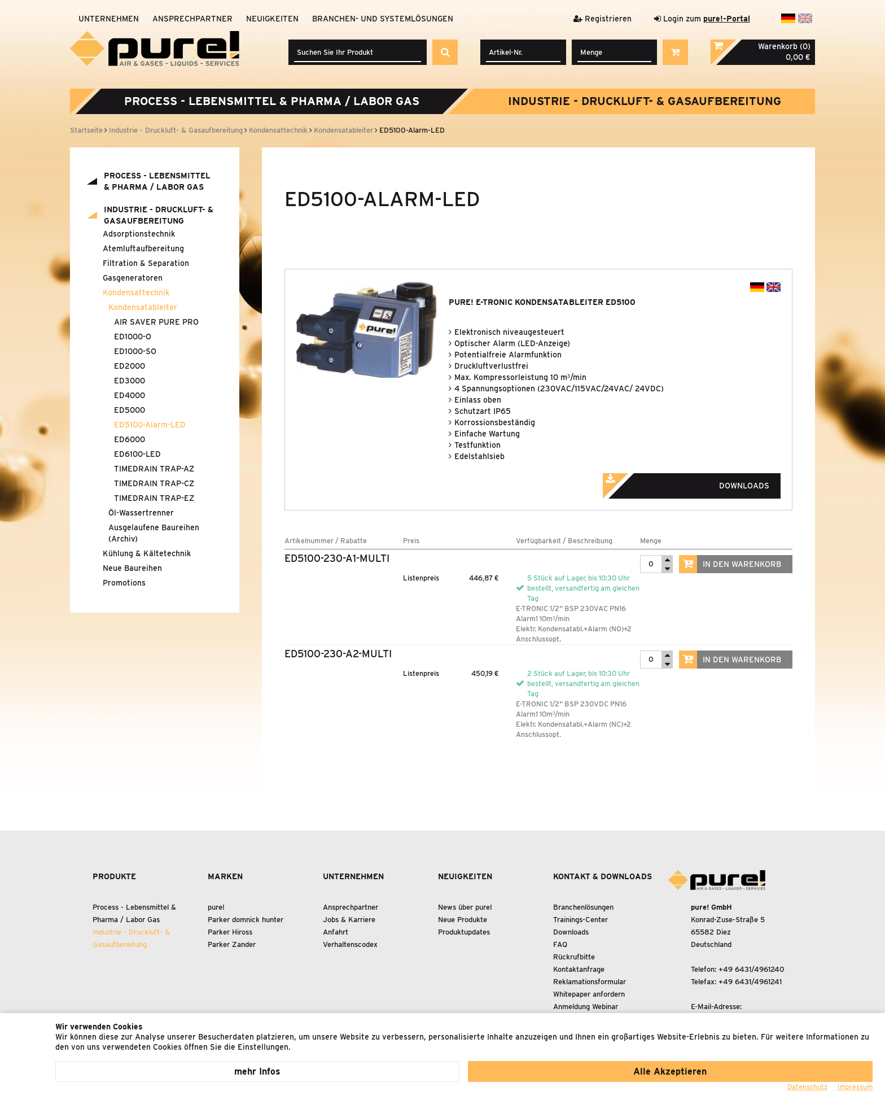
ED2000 (129, 365)
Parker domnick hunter (245, 919)
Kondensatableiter (142, 307)
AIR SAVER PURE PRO (156, 321)
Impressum (855, 1086)
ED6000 (129, 439)
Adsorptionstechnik (139, 233)
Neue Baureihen (132, 568)
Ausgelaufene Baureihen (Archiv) (153, 533)
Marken (225, 876)
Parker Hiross (230, 932)
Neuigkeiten (272, 18)
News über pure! (465, 907)
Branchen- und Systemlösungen (382, 18)
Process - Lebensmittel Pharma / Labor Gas (271, 101)
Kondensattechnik (136, 292)
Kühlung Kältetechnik (147, 553)
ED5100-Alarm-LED (150, 424)
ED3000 (129, 380)
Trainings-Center (580, 919)
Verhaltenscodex (350, 944)
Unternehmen (108, 18)
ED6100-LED (137, 454)
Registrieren (602, 18)
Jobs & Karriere (349, 919)
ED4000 (129, 395)
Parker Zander (232, 944)
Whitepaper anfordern (589, 994)
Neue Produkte (462, 919)
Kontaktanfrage (578, 969)
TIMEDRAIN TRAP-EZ (154, 498)
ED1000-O (132, 336)
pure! (216, 907)
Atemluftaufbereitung (143, 248)
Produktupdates (464, 932)
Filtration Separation (146, 263)
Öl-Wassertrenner (141, 512)
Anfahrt (335, 932)
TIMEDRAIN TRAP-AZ (154, 468)
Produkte (114, 876)
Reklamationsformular (589, 981)
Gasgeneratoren (133, 277)
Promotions (124, 582)
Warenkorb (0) (784, 46)
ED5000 (129, 409)
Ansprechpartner (192, 18)
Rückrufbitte (574, 957)
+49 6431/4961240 (751, 969)
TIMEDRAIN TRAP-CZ (154, 483)
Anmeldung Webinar (585, 1006)
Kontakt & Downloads (602, 876)
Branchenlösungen (583, 907)
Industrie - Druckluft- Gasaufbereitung (644, 101)
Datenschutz (807, 1086)
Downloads (701, 482)
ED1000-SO (135, 351)
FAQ (560, 944)
